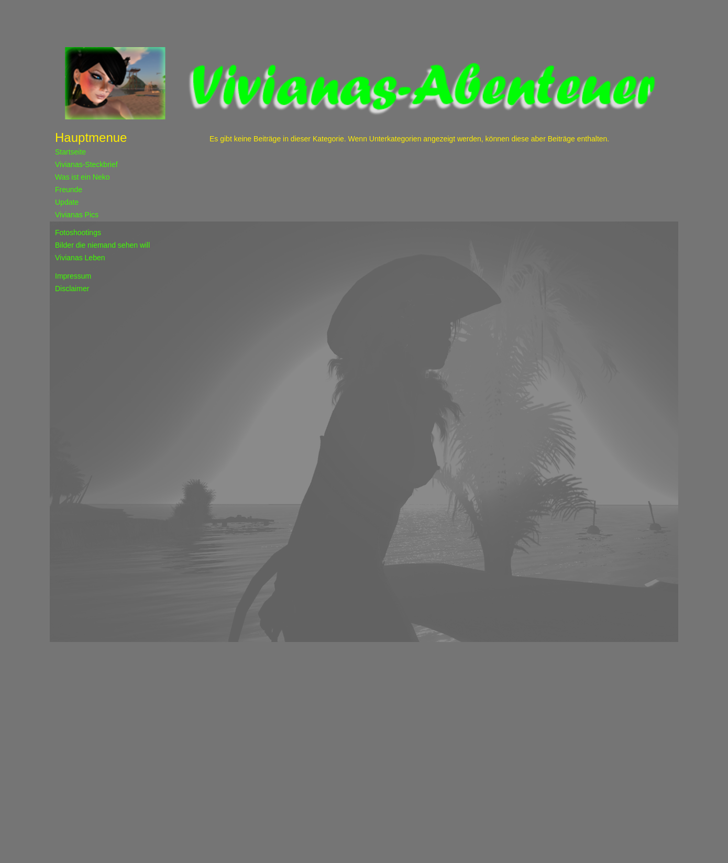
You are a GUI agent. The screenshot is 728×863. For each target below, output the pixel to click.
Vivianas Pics (76, 215)
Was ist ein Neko (82, 177)
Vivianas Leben (80, 257)
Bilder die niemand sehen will (102, 245)
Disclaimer (72, 288)
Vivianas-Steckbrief (86, 164)
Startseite (70, 152)
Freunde (68, 189)
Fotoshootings (78, 232)
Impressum (73, 276)
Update (67, 202)
